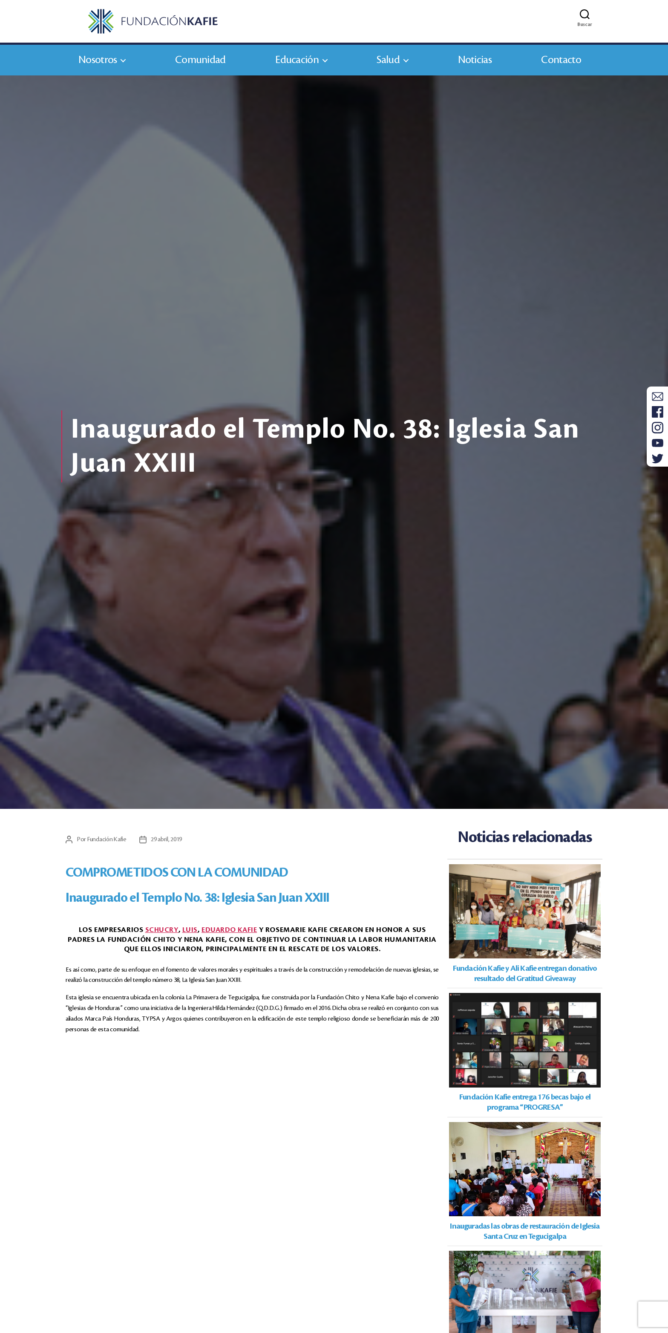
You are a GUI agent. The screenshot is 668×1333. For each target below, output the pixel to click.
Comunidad (200, 63)
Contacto (561, 63)
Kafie (229, 933)
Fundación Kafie (108, 843)
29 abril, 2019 (168, 843)
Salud (388, 63)
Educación (297, 63)
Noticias (475, 63)
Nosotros (97, 63)
